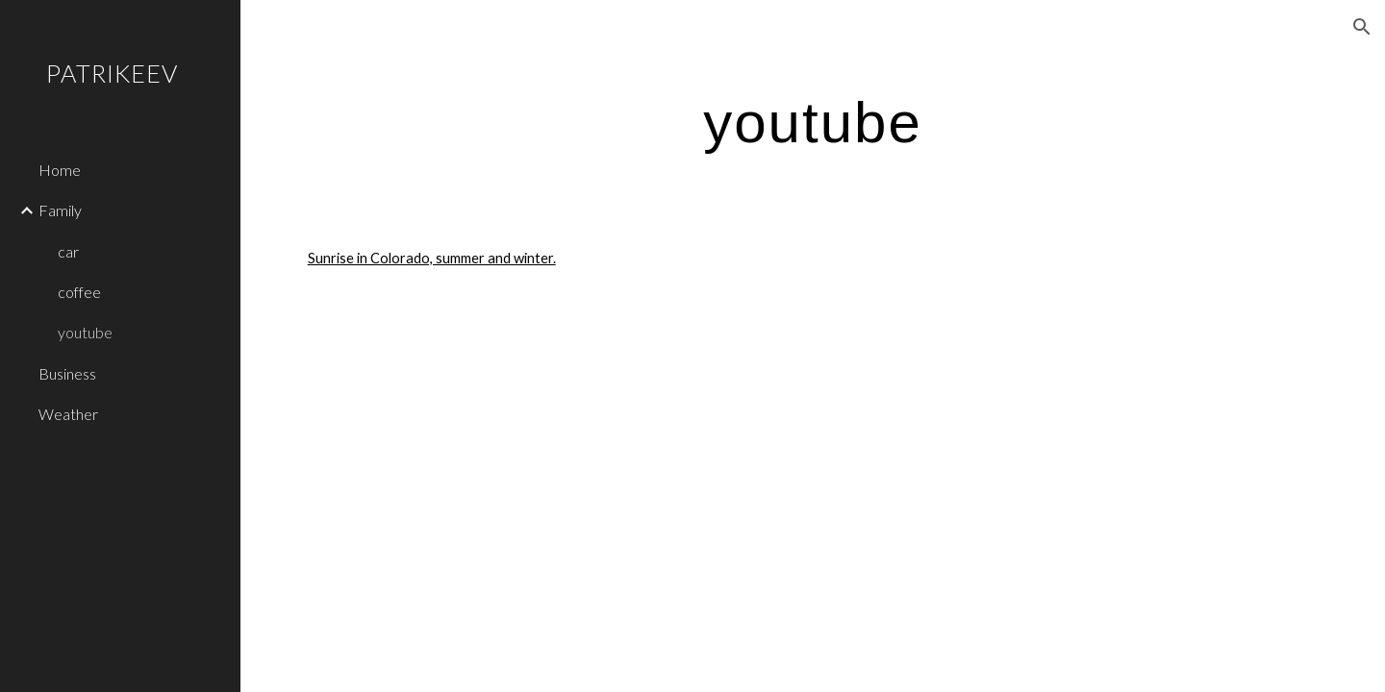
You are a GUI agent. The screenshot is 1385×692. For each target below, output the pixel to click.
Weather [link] (68, 414)
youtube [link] (85, 332)
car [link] (68, 251)
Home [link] (59, 170)
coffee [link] (79, 292)
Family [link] (60, 210)
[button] (1362, 27)
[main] (812, 121)
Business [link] (67, 373)
